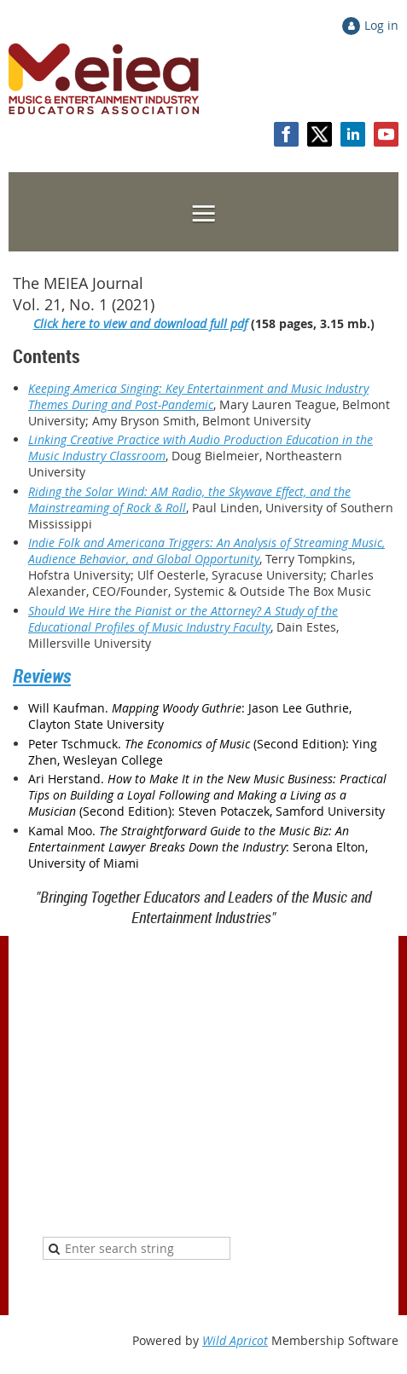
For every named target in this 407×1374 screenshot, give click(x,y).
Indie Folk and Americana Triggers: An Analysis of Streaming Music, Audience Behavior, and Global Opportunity (206, 550)
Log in (381, 25)
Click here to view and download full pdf (140, 323)
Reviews (42, 675)
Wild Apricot (235, 1340)
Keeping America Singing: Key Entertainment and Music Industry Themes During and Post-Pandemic (198, 396)
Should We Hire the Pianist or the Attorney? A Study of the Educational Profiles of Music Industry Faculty (183, 619)
